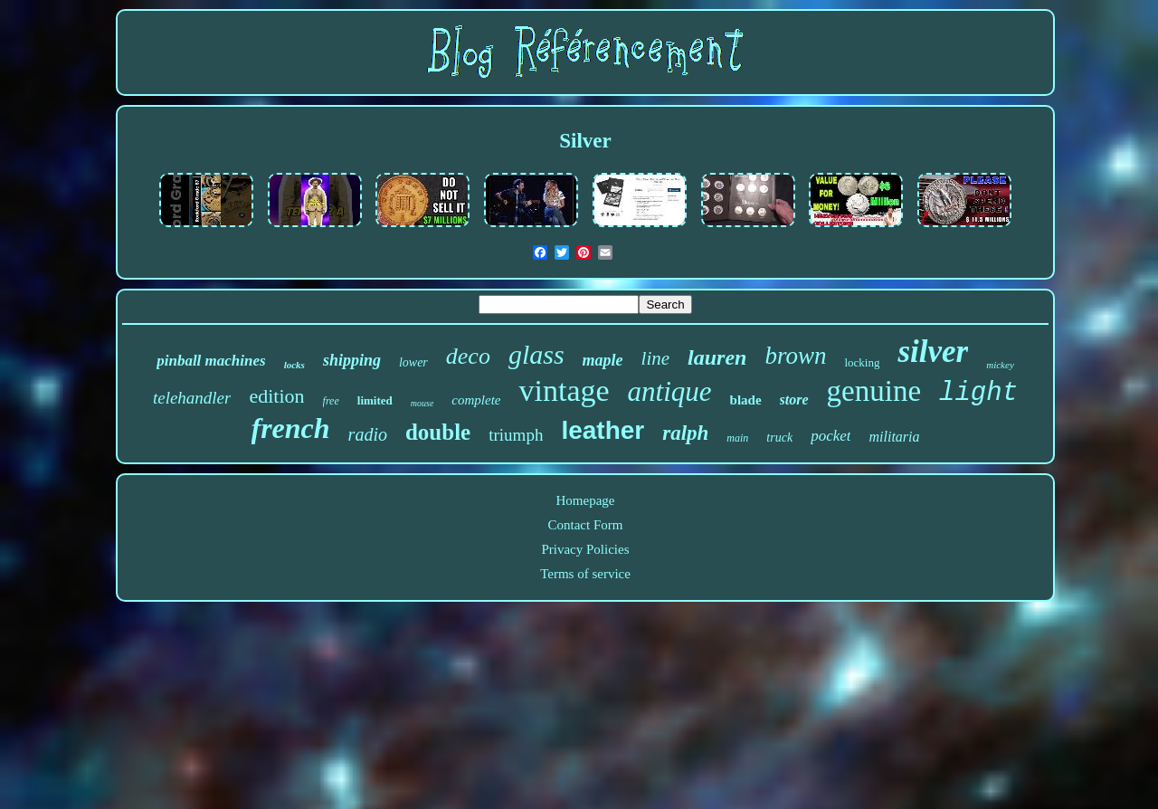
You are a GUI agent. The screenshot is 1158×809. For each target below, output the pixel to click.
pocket (830, 435)
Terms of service (585, 573)
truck (779, 437)
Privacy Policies (585, 549)
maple (603, 360)
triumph (516, 434)
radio (367, 434)
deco (468, 356)
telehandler (192, 397)
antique (670, 391)
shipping (352, 360)
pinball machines (211, 360)
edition (276, 396)
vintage (563, 390)
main (737, 438)
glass (536, 354)
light (978, 393)
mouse (422, 403)
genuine (874, 391)
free (331, 401)
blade (746, 400)
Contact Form (585, 525)
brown (795, 355)
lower (413, 362)
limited (375, 400)
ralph (685, 433)
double (437, 432)
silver (932, 351)
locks (294, 364)
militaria (893, 436)
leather (602, 430)
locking (861, 362)
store (794, 399)
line (655, 358)
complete (475, 400)
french (291, 428)
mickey (1000, 364)
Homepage (585, 500)
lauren (717, 357)
